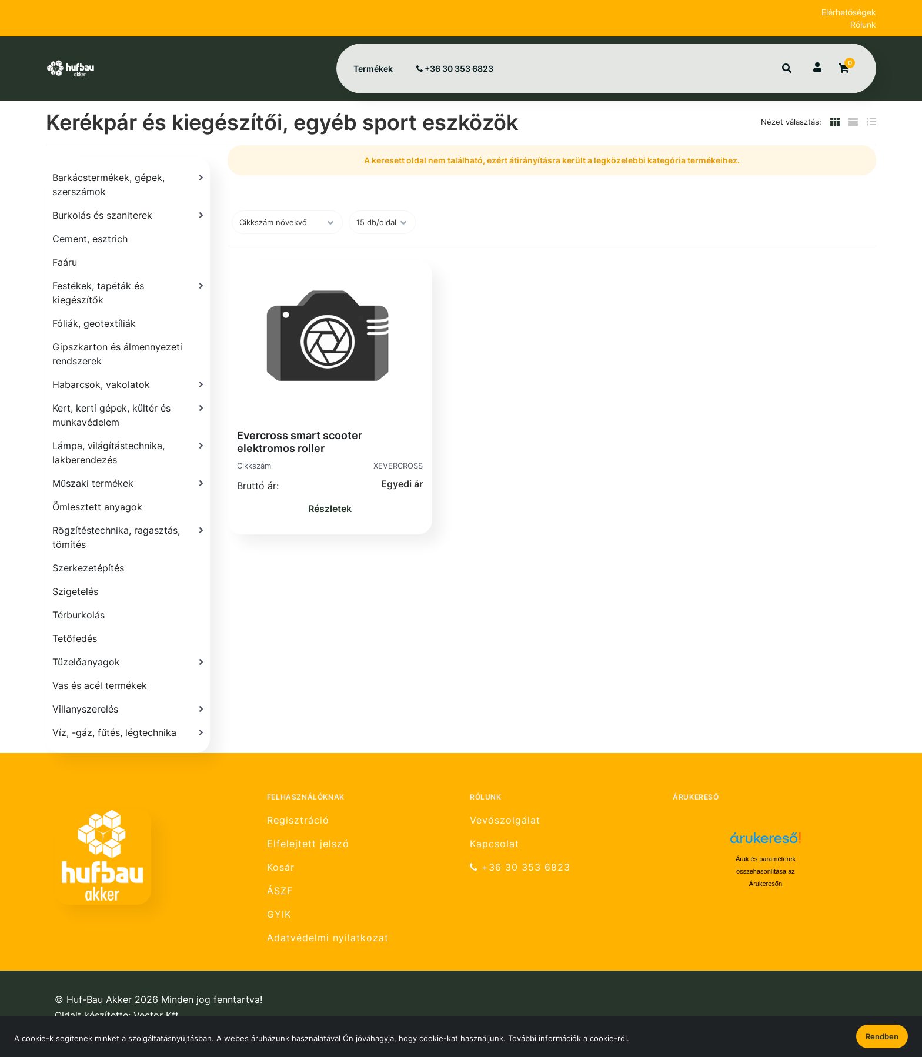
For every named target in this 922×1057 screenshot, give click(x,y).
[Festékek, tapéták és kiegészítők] (128, 293)
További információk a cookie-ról (567, 1038)
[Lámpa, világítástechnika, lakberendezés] (128, 452)
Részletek (330, 508)
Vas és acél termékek (99, 685)
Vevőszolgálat (505, 820)
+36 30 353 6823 (454, 68)
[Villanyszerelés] (128, 709)
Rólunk (863, 24)
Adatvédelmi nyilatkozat (328, 938)
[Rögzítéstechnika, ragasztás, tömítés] (128, 537)
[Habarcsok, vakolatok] (128, 384)
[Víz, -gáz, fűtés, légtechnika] (128, 732)
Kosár (281, 867)
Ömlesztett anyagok (97, 507)
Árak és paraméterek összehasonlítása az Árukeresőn (766, 871)
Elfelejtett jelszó (308, 843)
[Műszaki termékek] (128, 483)
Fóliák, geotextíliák (94, 323)
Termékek (373, 68)
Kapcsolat (494, 843)
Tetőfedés (74, 638)
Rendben (882, 1036)
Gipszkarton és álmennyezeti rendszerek (117, 354)
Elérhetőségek (848, 12)
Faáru (64, 262)
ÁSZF (280, 891)
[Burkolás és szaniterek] (128, 215)
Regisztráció (298, 820)
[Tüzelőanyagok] (128, 662)
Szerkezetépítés (88, 568)
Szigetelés (75, 591)
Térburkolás (78, 615)
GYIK (279, 914)
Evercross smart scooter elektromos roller (299, 441)
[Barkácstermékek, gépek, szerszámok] (128, 184)
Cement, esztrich (90, 239)
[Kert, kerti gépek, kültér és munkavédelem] (128, 415)
